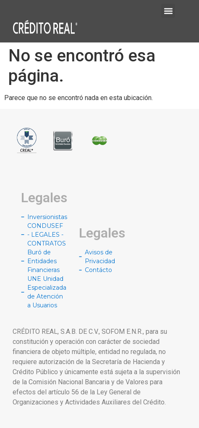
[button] (168, 11)
